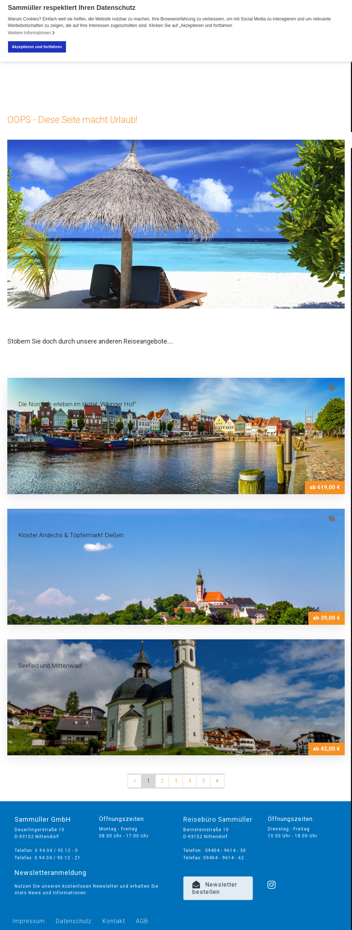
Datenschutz (73, 921)
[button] (218, 888)
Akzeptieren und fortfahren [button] (37, 46)
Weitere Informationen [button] (31, 32)
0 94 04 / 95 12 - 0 (56, 850)
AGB (142, 921)
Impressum (28, 921)
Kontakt (113, 921)
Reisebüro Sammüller (218, 819)
